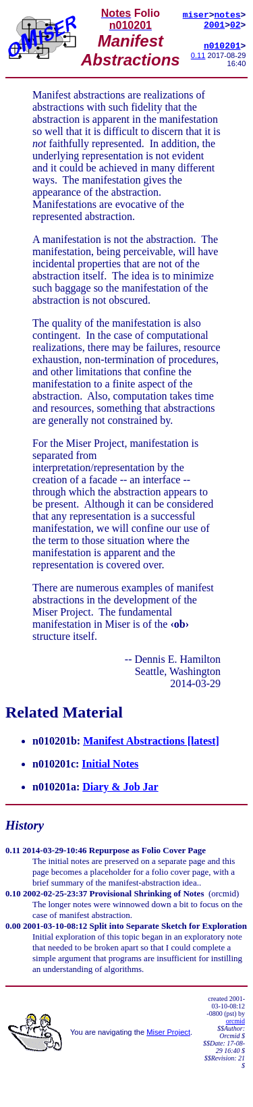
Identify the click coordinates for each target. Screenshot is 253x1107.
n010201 (222, 49)
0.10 (13, 895)
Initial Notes (110, 765)
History (24, 826)
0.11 (198, 59)
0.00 (13, 927)
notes (228, 13)
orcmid (235, 1022)
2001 (214, 26)
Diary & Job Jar (120, 788)
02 (235, 26)
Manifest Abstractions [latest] (151, 742)
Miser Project (168, 1033)
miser (196, 13)
